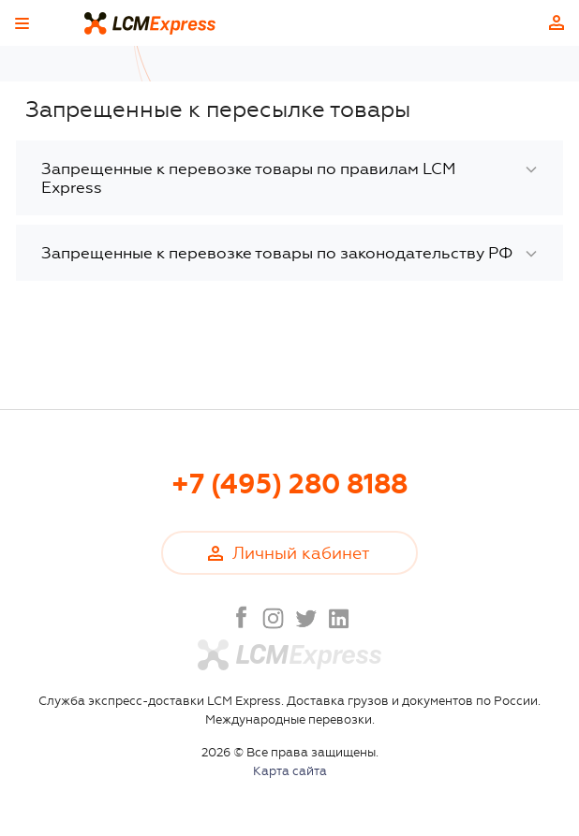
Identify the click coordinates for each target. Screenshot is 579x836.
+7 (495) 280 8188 (289, 484)
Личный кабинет (556, 22)
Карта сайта (290, 771)
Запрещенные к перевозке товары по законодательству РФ (277, 252)
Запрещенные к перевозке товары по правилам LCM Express (248, 178)
